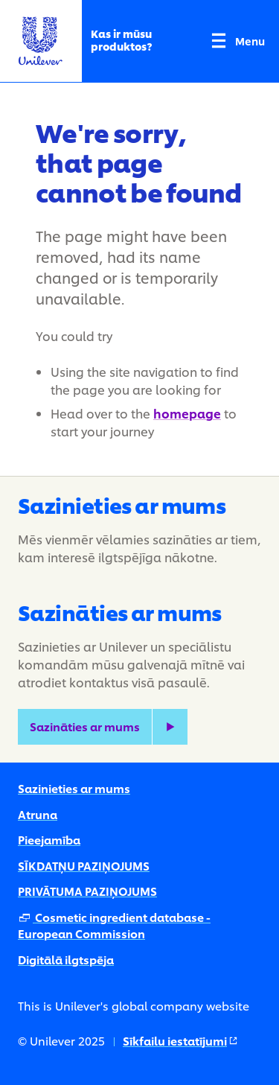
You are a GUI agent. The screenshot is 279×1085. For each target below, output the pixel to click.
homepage (187, 412)
